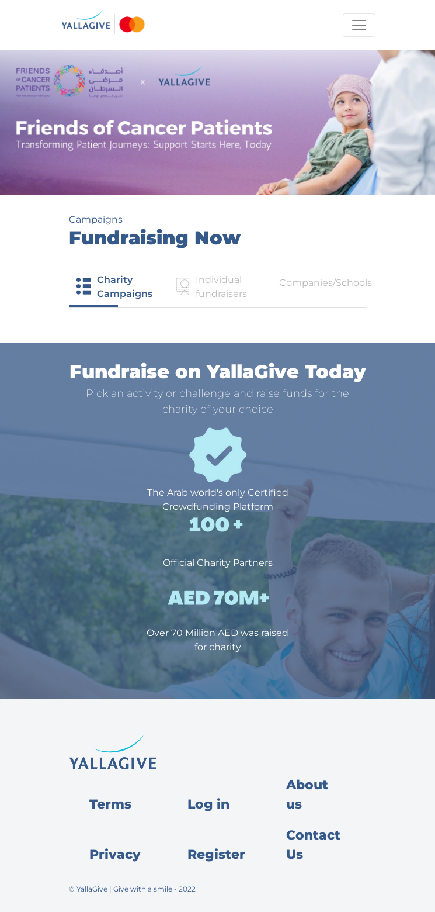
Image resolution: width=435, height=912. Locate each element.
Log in (208, 804)
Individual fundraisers (209, 286)
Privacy (115, 854)
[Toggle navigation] (359, 25)
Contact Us (313, 844)
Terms (110, 804)
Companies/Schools (322, 282)
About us (307, 794)
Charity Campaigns (114, 286)
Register (216, 854)
